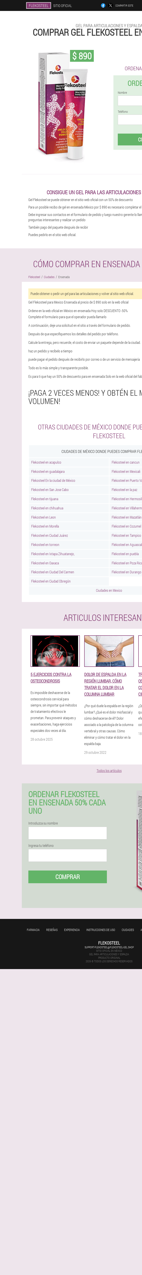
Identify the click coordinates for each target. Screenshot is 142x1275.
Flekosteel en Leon (43, 517)
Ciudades (128, 930)
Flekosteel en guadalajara (48, 471)
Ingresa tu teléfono (41, 845)
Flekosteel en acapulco (46, 462)
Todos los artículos (109, 770)
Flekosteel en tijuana (44, 498)
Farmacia (33, 930)
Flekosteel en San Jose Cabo (50, 489)
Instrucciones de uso (100, 930)
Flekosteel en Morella (45, 526)
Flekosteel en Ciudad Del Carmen (52, 572)
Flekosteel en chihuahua (47, 508)
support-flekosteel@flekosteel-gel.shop (109, 947)
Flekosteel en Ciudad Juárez (49, 535)
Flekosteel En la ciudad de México (53, 480)
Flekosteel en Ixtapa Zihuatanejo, (53, 553)
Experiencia (72, 930)
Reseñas (52, 930)
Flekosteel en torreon (45, 544)
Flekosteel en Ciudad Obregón (51, 581)
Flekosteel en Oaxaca (45, 563)
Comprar (67, 877)
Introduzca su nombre (43, 823)
